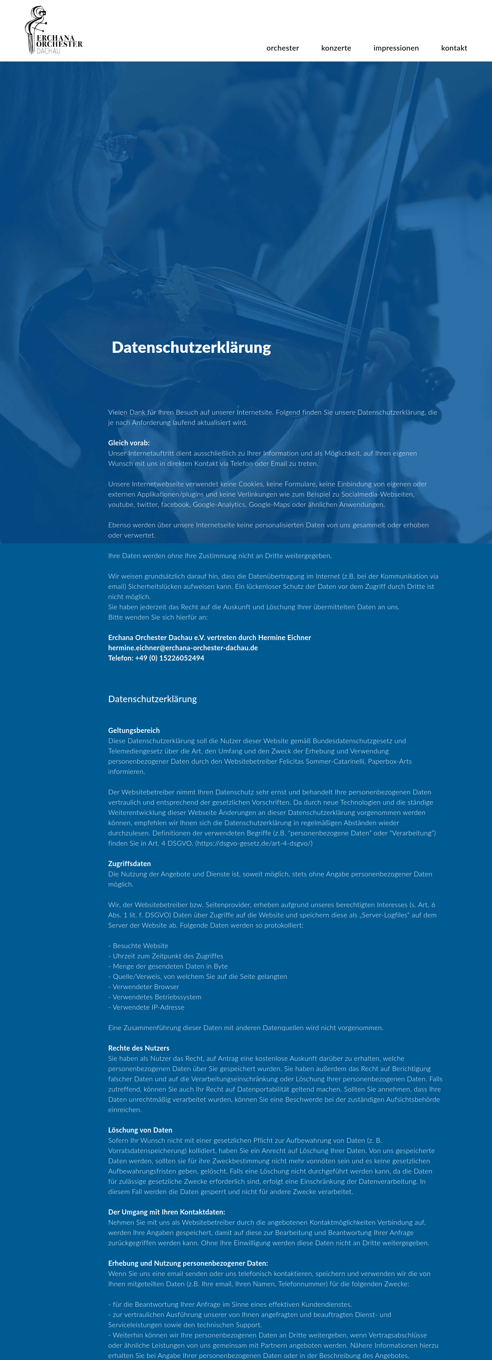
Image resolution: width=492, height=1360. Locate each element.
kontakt (454, 47)
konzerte (337, 47)
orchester (282, 47)
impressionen (396, 47)
